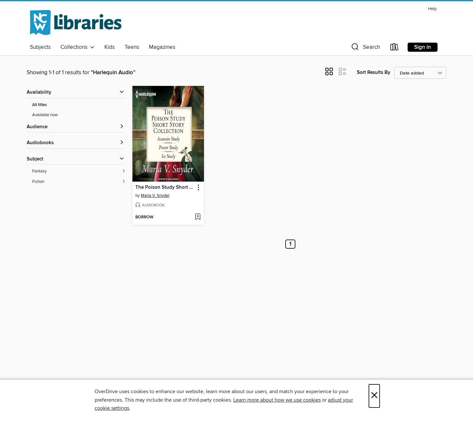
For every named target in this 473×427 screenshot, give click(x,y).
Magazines (162, 47)
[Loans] (394, 48)
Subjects (40, 47)
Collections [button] (78, 47)
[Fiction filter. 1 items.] (78, 181)
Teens (132, 47)
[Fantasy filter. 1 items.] (78, 171)
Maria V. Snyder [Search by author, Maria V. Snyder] (155, 195)
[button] (365, 48)
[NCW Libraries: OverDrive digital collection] (75, 22)
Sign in (422, 47)
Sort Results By (373, 72)
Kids (109, 47)
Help (432, 9)
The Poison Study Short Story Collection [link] (165, 187)
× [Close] (374, 396)
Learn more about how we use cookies (277, 400)
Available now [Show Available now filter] (45, 114)
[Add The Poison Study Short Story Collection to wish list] (198, 217)
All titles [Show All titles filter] (39, 105)
